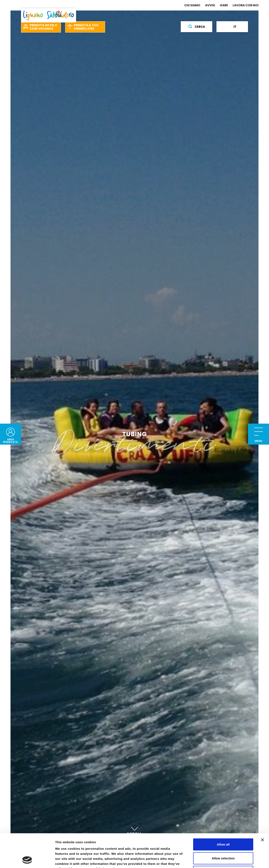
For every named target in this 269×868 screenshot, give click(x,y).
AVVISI (210, 5)
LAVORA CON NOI (245, 5)
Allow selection (223, 827)
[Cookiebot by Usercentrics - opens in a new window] (27, 860)
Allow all (223, 813)
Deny (223, 840)
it (232, 27)
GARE (224, 5)
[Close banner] (262, 808)
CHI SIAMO (192, 5)
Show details (220, 859)
